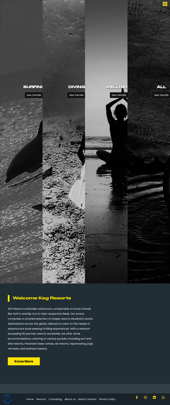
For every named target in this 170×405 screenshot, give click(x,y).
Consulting (55, 399)
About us (70, 399)
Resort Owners (87, 399)
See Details (34, 95)
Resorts (41, 399)
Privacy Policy (107, 399)
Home (30, 399)
